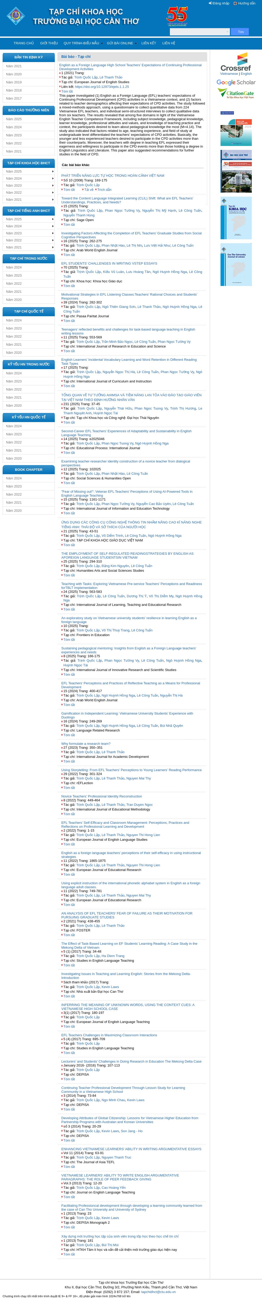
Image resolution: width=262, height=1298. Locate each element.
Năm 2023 (14, 135)
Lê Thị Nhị (134, 245)
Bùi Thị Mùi (110, 1245)
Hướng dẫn (246, 3)
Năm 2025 (14, 119)
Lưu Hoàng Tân (138, 272)
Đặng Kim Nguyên (115, 566)
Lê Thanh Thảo (110, 77)
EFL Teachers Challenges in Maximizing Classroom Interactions (109, 1035)
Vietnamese (229, 74)
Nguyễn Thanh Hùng (79, 215)
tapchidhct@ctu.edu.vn (158, 1292)
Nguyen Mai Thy (138, 778)
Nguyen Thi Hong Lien (143, 835)
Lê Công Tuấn (190, 210)
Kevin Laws (110, 987)
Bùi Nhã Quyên (171, 726)
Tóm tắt (67, 91)
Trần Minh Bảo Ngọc (117, 342)
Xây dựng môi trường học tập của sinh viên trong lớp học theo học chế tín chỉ (119, 1236)
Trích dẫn (104, 190)
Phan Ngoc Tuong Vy (151, 408)
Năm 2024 (14, 127)
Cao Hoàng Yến (114, 1188)
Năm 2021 (14, 66)
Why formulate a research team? (86, 744)
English (246, 74)
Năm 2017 (14, 98)
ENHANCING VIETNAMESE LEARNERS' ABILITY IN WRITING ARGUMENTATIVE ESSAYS (131, 1149)
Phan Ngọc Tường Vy (122, 210)
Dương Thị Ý (137, 596)
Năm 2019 (14, 82)
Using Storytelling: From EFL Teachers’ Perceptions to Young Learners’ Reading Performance (131, 770)
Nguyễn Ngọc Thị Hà (119, 372)
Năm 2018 (14, 90)
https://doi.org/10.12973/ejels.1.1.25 (102, 87)
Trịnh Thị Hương (183, 408)
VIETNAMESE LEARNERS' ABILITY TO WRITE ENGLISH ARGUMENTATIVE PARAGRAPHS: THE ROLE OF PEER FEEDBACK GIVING (120, 1177)
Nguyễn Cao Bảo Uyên (153, 504)
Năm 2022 (14, 143)
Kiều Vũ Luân (113, 272)
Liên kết (148, 43)
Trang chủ (24, 43)
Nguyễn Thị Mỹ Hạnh (159, 210)
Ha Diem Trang (113, 956)
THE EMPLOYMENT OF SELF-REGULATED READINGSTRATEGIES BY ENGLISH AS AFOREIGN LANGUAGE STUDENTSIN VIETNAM (127, 555)
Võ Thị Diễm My (161, 596)
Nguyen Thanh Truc (116, 1157)
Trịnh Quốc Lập (86, 77)
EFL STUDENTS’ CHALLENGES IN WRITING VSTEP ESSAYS (109, 263)
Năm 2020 (14, 74)
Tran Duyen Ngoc (139, 805)
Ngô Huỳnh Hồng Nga (170, 272)
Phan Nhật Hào (113, 245)
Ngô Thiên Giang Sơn (118, 307)
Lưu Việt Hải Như (157, 245)
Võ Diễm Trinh (112, 536)
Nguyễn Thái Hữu (118, 408)
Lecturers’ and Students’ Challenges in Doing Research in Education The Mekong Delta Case (131, 1061)
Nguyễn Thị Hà (171, 695)
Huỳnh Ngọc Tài (105, 413)
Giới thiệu (49, 43)
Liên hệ (168, 43)
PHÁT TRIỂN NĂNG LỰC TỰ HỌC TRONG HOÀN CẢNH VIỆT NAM (112, 176)
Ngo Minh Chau (113, 1100)
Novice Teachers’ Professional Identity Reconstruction (101, 796)
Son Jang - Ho (131, 1131)
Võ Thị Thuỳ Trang (115, 630)
